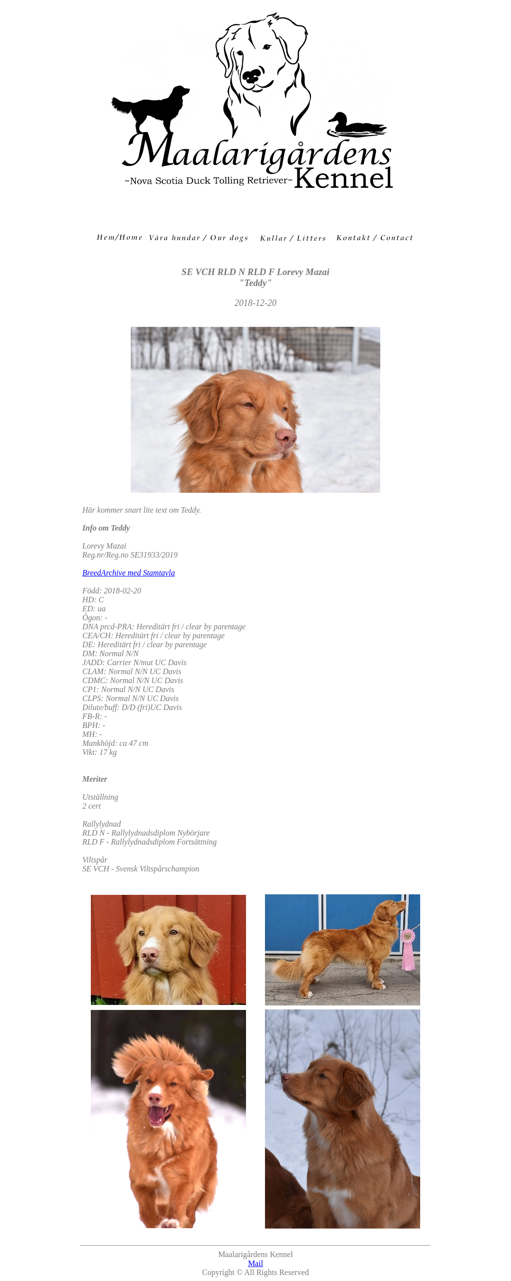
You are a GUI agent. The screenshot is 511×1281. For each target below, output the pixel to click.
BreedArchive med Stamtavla (128, 573)
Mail (255, 1263)
